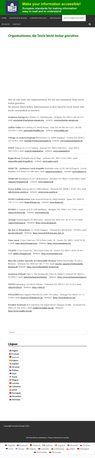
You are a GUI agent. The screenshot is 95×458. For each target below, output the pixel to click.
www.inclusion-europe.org (66, 120)
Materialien (55, 18)
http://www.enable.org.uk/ (20, 310)
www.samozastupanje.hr (71, 140)
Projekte (6, 24)
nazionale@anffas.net (34, 130)
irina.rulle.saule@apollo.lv (20, 161)
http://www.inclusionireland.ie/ (72, 277)
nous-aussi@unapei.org (26, 243)
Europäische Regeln (18, 18)
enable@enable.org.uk (43, 307)
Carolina (65, 437)
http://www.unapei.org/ (52, 253)
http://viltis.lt (38, 287)
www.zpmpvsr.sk (45, 181)
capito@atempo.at (16, 222)
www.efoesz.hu (42, 212)
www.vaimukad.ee (61, 151)
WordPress (33, 437)
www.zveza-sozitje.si (47, 192)
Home (4, 18)
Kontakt (17, 24)
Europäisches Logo (38, 18)
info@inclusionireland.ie (35, 277)
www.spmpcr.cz (79, 171)
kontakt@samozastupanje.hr (37, 140)
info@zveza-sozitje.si (18, 192)
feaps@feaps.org (32, 202)
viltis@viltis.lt (15, 287)
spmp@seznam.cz (53, 171)
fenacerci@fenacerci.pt (32, 297)
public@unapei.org (22, 253)
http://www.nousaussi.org (59, 243)
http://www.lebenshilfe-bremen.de (43, 266)
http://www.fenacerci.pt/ (64, 297)
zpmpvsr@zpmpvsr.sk (18, 181)
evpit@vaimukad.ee (34, 151)
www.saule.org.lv (50, 161)
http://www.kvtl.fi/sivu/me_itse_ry (48, 233)
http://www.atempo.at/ (46, 222)
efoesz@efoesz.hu (16, 212)
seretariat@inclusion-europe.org (28, 120)
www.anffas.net (61, 130)
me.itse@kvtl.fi (15, 233)
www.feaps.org (56, 202)
